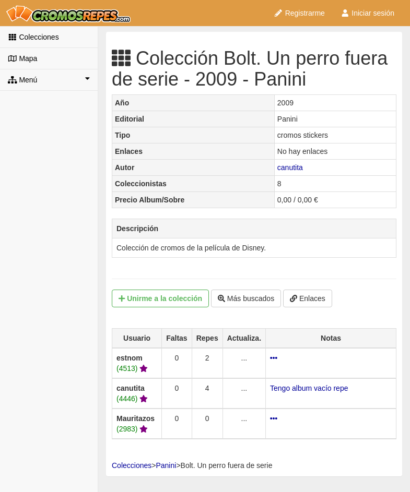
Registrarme (299, 13)
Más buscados (246, 298)
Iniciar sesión (367, 13)
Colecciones (33, 37)
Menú (49, 79)
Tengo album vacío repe (309, 388)
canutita (290, 167)
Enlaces (307, 298)
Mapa (22, 58)
